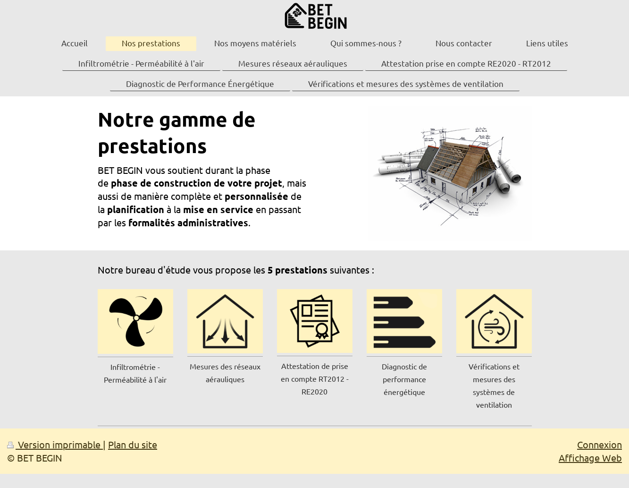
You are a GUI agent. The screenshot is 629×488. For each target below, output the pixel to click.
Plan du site (132, 444)
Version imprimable (55, 444)
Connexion (599, 444)
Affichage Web (590, 457)
